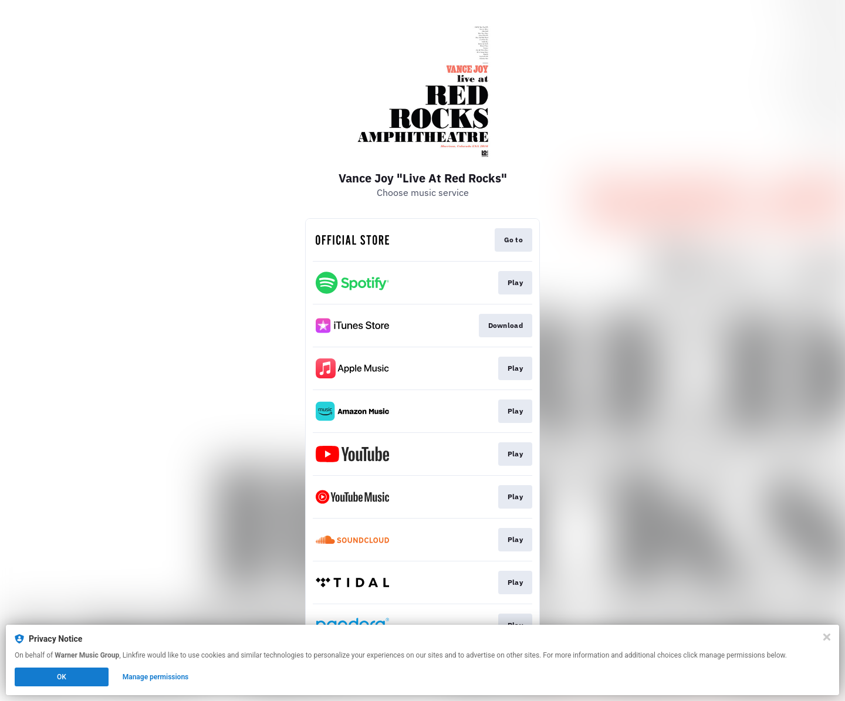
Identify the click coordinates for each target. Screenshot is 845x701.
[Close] (826, 637)
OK (61, 677)
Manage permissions (156, 677)
